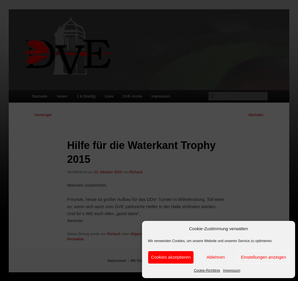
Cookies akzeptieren (171, 257)
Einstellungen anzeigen (263, 257)
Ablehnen (216, 257)
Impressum (231, 271)
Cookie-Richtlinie (207, 271)
